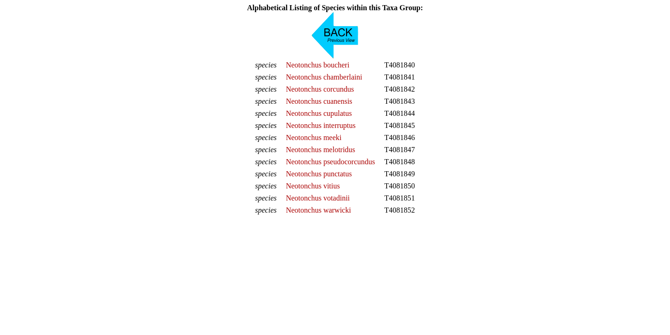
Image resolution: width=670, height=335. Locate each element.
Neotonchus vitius (313, 186)
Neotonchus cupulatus (319, 113)
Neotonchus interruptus (320, 125)
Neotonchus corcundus (320, 89)
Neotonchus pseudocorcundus (330, 162)
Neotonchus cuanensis (319, 101)
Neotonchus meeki (314, 137)
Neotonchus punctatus (319, 174)
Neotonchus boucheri (317, 65)
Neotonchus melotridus (320, 150)
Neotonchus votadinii (317, 198)
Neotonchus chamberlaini (324, 77)
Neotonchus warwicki (318, 210)
